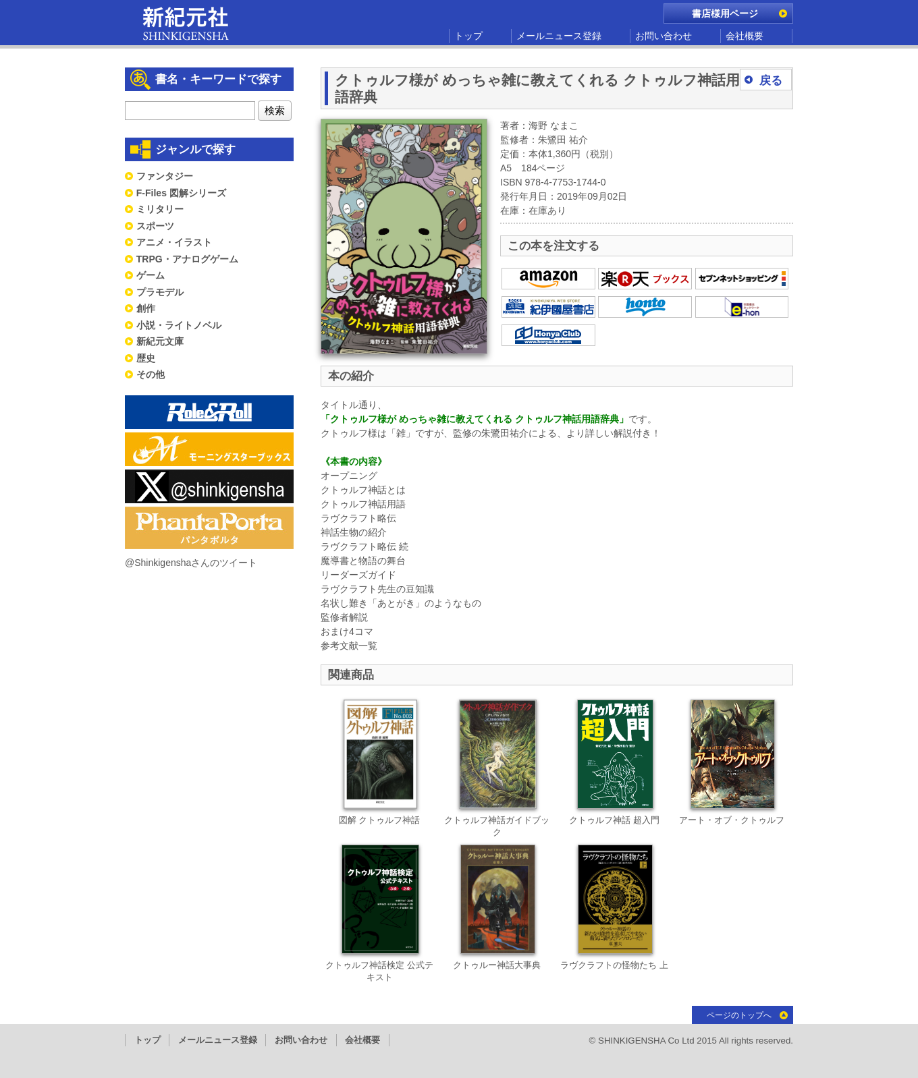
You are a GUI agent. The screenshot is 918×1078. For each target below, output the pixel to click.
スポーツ (155, 226)
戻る (770, 80)
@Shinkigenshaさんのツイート (191, 562)
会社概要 (744, 35)
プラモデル (160, 292)
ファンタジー (164, 176)
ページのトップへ (739, 1015)
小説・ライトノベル (178, 325)
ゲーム (150, 275)
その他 (150, 374)
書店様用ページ (725, 13)
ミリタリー (160, 209)
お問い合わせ (663, 35)
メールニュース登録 (558, 35)
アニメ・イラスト (174, 242)
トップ (468, 35)
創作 (145, 308)
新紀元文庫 (160, 341)
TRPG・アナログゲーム (187, 259)
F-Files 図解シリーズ (181, 193)
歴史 (145, 358)
